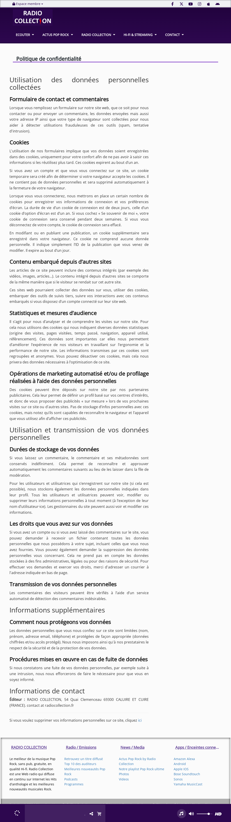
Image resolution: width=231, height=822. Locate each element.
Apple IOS (181, 769)
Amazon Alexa (184, 759)
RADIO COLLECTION (96, 35)
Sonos (178, 779)
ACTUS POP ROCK (55, 35)
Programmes (73, 784)
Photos (124, 774)
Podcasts (71, 779)
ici (140, 720)
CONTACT (172, 35)
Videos (124, 779)
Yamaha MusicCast (188, 784)
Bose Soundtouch (187, 774)
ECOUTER (23, 35)
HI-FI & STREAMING (138, 35)
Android (180, 764)
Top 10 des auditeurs (80, 764)
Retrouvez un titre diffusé (83, 759)
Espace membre (27, 4)
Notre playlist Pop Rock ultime (141, 769)
